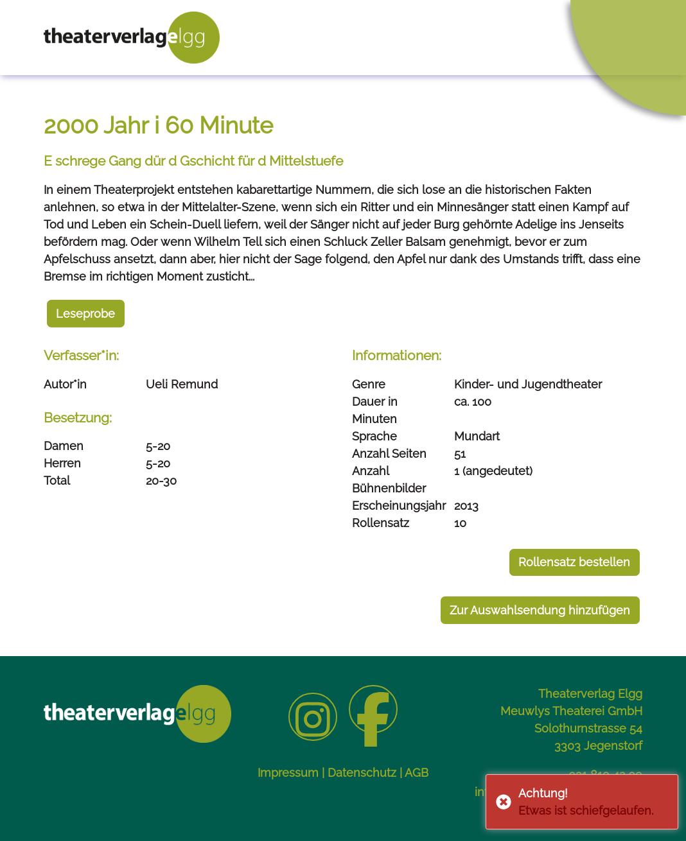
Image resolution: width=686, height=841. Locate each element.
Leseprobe (85, 313)
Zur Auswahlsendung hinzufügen (540, 610)
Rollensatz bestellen (574, 562)
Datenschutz (362, 772)
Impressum (288, 772)
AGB (416, 772)
